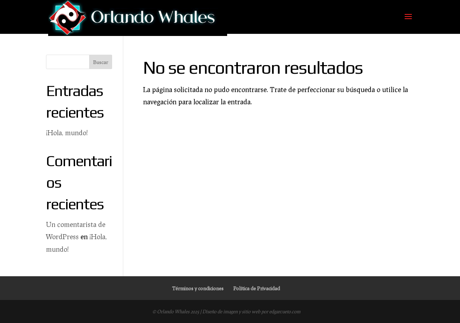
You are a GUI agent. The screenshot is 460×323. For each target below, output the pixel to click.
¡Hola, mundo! (67, 132)
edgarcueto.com (284, 311)
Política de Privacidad (256, 288)
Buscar (100, 62)
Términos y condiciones (198, 288)
